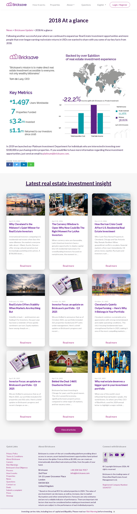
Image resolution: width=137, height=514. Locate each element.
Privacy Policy (12, 453)
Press (8, 493)
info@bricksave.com (80, 473)
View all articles (68, 429)
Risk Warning (91, 511)
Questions (86, 4)
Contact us (11, 484)
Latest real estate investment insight (68, 183)
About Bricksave (13, 459)
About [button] (70, 4)
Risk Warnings (12, 465)
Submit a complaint (14, 490)
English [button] (100, 4)
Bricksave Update (24, 30)
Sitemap (9, 496)
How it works (39, 4)
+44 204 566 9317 (79, 470)
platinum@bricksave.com (56, 153)
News (9, 30)
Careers (9, 462)
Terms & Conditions (14, 456)
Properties (55, 4)
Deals (8, 487)
